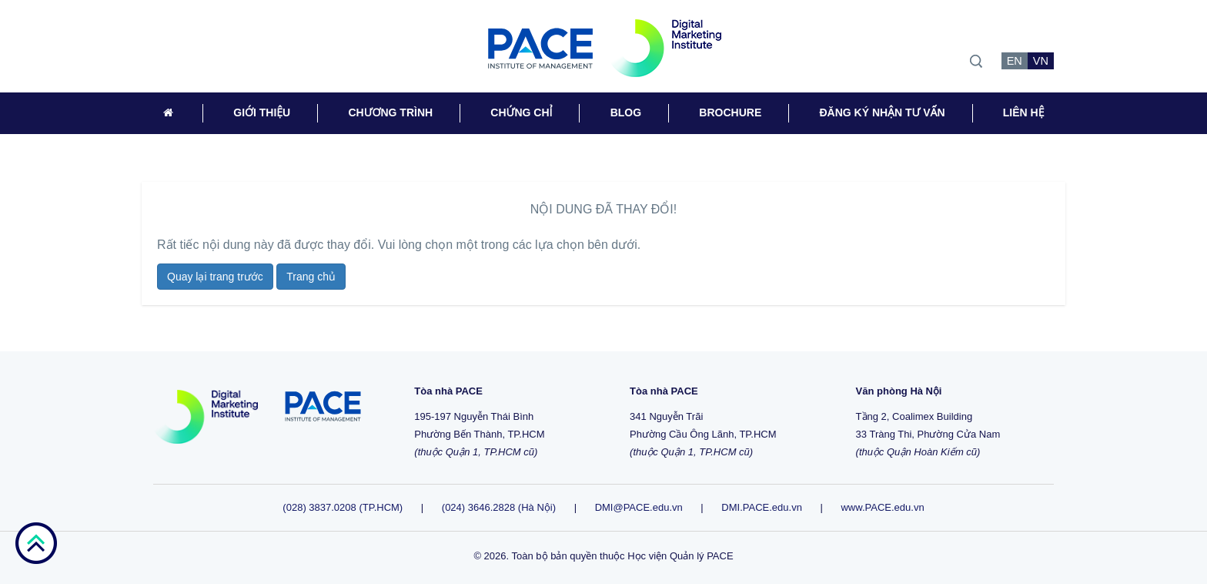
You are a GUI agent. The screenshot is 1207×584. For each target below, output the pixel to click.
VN (1040, 61)
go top (36, 543)
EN (1014, 61)
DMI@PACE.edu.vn (639, 507)
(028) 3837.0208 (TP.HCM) (344, 507)
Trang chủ (311, 276)
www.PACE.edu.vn (882, 507)
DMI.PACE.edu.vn (761, 507)
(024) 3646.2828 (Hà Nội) (499, 507)
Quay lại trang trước (215, 276)
